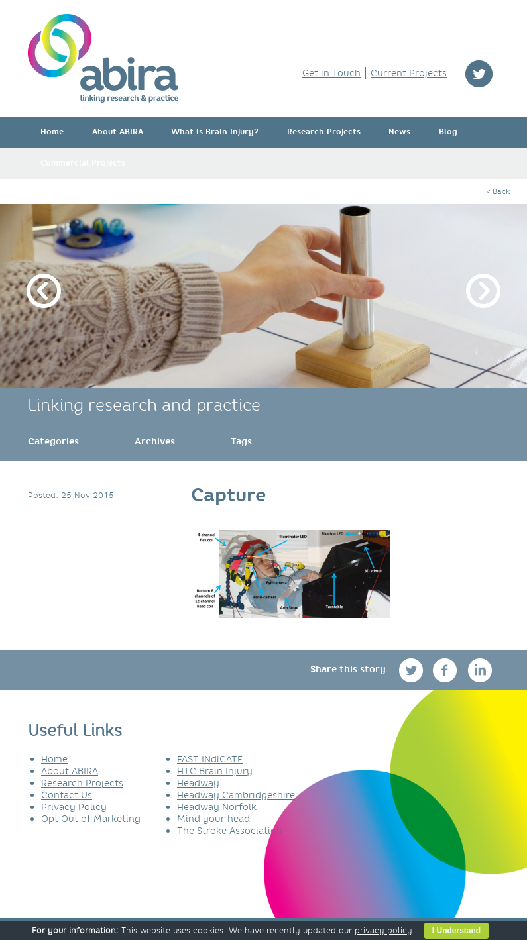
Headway (198, 783)
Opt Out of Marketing (91, 819)
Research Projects (324, 132)
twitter (479, 73)
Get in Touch (331, 73)
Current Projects (409, 73)
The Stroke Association (229, 831)
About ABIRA (117, 132)
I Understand (456, 930)
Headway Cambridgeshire (236, 795)
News (399, 132)
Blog (448, 132)
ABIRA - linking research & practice (103, 58)
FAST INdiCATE (210, 759)
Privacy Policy (74, 807)
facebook (446, 670)
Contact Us (66, 795)
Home (52, 132)
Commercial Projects (82, 163)
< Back (498, 191)
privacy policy (383, 930)
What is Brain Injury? (215, 132)
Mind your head (213, 819)
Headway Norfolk (217, 807)
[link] (53, 441)
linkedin (480, 670)
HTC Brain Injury (215, 771)
